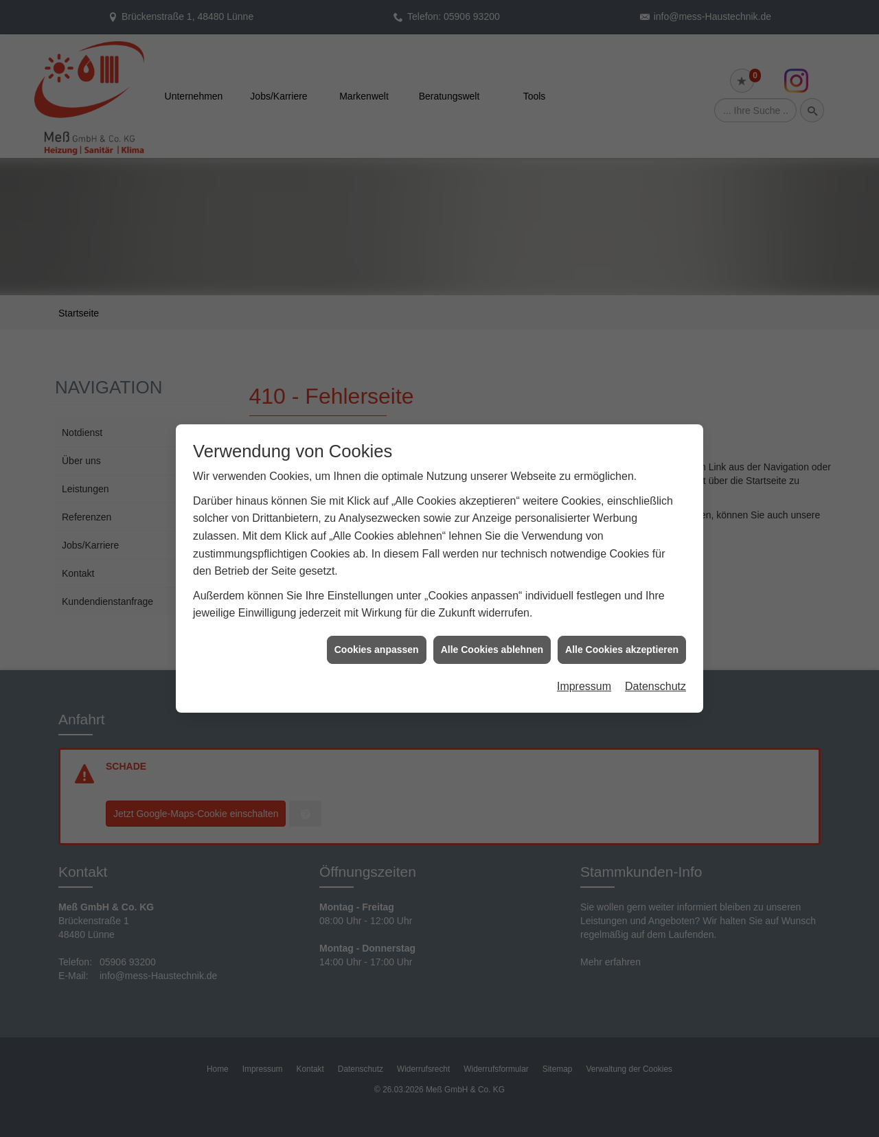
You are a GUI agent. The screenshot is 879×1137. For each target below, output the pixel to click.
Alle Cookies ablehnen (492, 598)
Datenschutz (655, 635)
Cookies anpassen (376, 598)
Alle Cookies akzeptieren (621, 598)
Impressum (584, 635)
